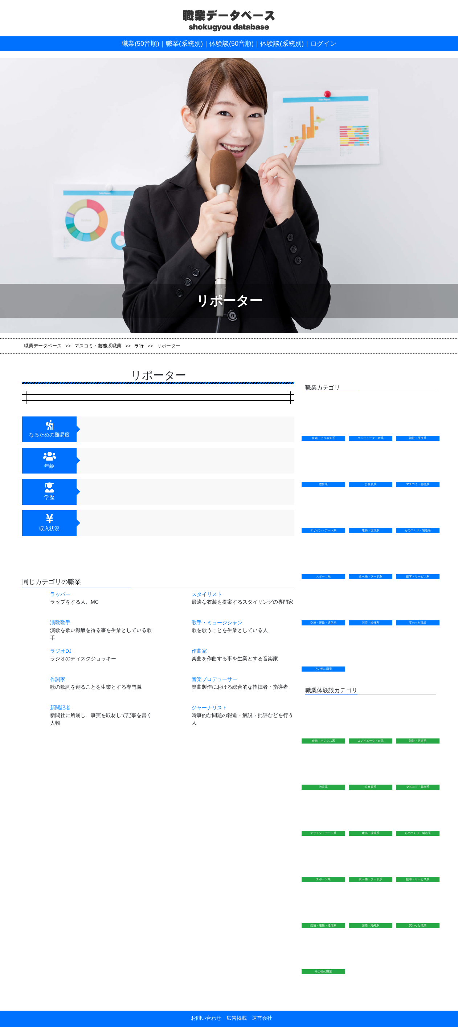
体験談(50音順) (231, 43)
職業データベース (43, 346)
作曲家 (199, 651)
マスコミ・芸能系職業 (98, 346)
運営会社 (259, 1018)
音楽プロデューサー (214, 679)
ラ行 (139, 346)
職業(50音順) (140, 43)
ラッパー (60, 594)
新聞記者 (60, 707)
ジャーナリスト (209, 707)
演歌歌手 (60, 622)
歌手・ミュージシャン (217, 622)
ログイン (323, 43)
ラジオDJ (60, 651)
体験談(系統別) (282, 43)
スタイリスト (207, 594)
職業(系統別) (184, 43)
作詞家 (57, 679)
